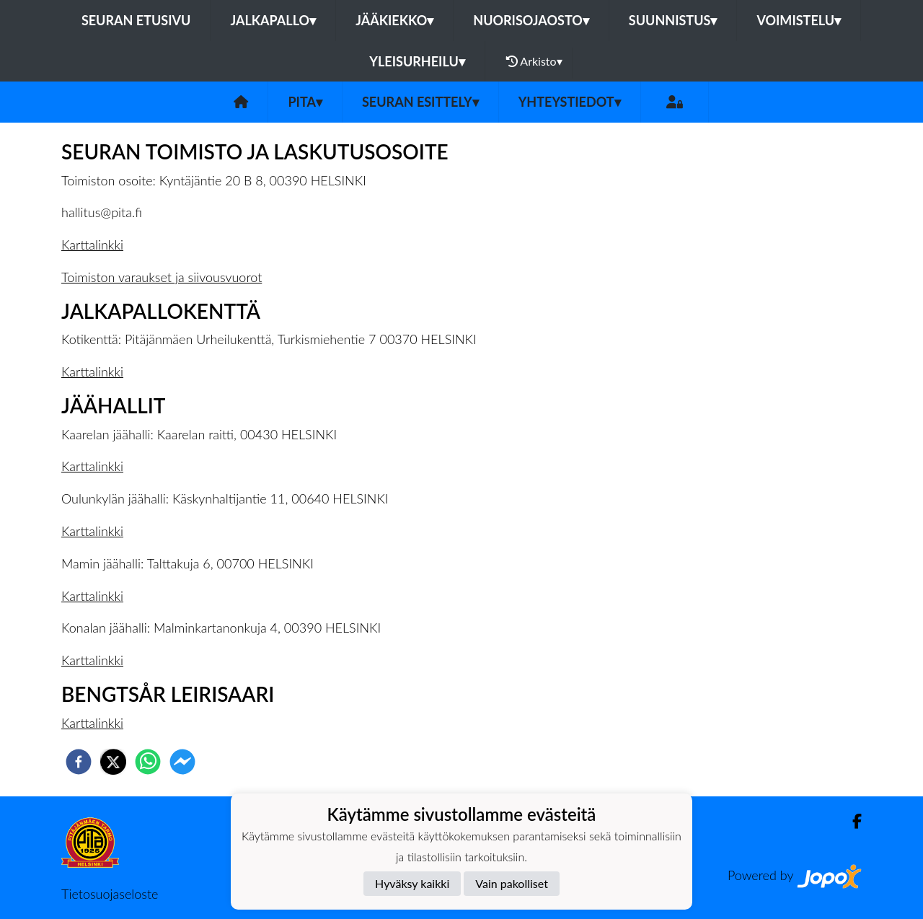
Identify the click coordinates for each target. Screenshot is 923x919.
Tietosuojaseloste (109, 894)
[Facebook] (851, 821)
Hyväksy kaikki (412, 883)
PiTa (305, 102)
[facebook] (79, 762)
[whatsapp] (148, 762)
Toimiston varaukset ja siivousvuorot (161, 277)
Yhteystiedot (569, 102)
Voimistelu (798, 20)
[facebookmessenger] (182, 762)
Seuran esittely (420, 102)
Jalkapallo (273, 20)
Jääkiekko (394, 20)
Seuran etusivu (136, 20)
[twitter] (113, 762)
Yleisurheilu (416, 61)
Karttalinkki (92, 244)
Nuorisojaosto (531, 20)
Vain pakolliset (511, 883)
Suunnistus (673, 20)
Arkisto (534, 61)
